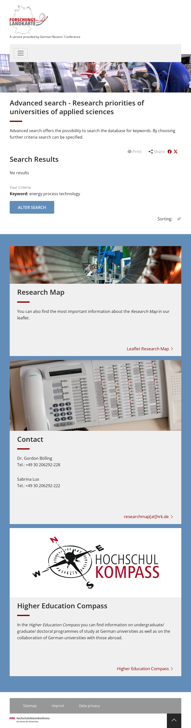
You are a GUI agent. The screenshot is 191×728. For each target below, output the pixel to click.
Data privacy (89, 705)
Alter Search (32, 207)
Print (135, 151)
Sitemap (30, 705)
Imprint (58, 705)
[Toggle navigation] (21, 53)
